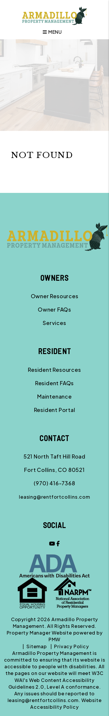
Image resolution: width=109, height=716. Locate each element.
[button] (52, 543)
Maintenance (54, 396)
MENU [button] (52, 32)
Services (54, 322)
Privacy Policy (71, 646)
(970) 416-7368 (54, 483)
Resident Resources (54, 369)
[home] (54, 15)
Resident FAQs (54, 383)
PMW (54, 639)
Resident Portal (54, 409)
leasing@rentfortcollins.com (54, 497)
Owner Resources (54, 296)
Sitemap (36, 646)
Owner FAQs (54, 309)
